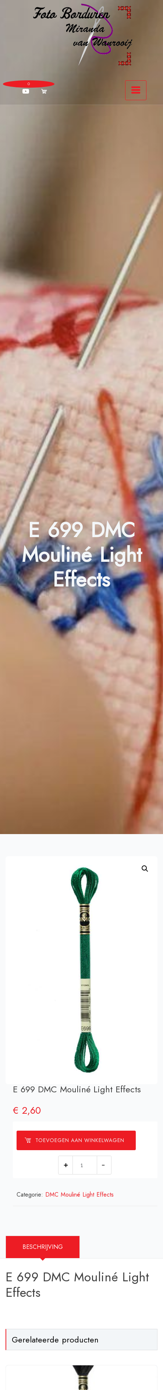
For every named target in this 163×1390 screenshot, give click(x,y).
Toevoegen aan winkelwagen (74, 1140)
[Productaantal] (85, 1165)
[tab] (43, 1247)
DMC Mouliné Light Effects (79, 1194)
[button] (145, 868)
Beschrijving (42, 1247)
